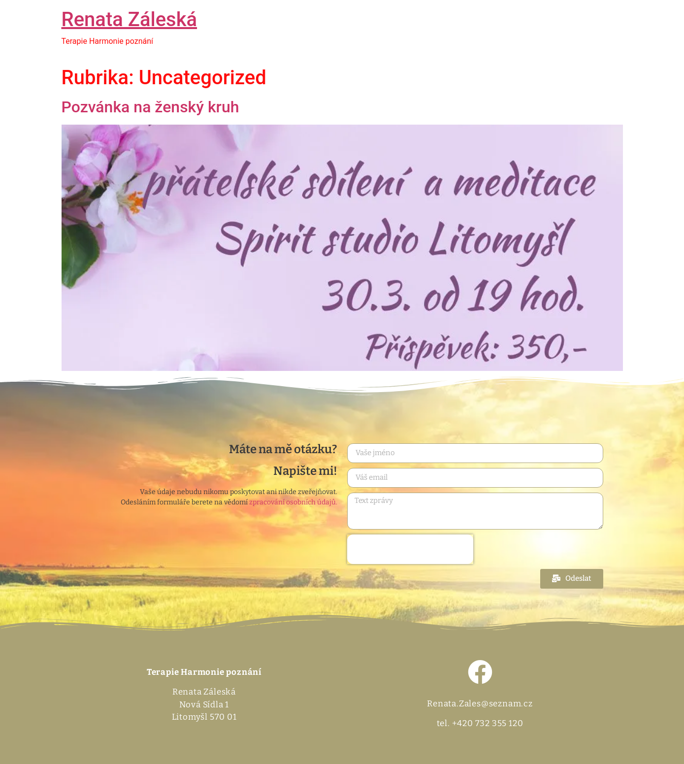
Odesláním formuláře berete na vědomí (229, 502)
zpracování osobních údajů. (293, 502)
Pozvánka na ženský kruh (150, 107)
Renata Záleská (129, 19)
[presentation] (410, 549)
